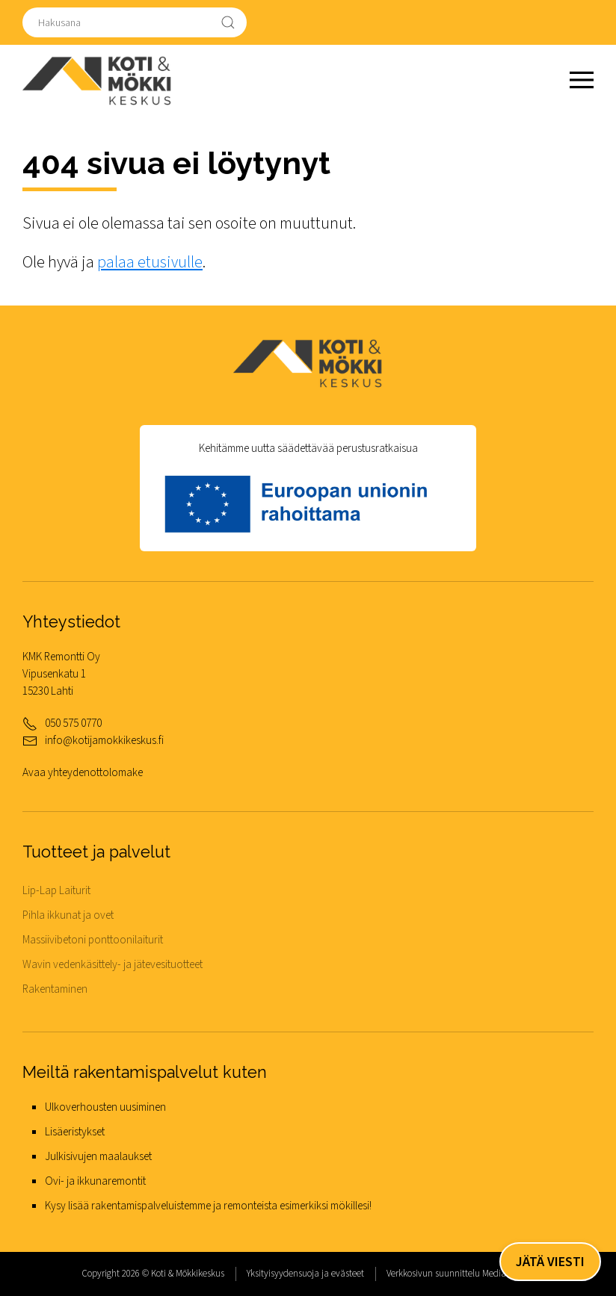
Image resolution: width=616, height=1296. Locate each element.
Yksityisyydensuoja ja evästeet (305, 1273)
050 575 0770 (73, 723)
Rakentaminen (54, 989)
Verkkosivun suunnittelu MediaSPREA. (460, 1273)
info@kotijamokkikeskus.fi (104, 740)
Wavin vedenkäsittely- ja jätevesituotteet (112, 964)
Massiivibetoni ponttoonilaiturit (92, 939)
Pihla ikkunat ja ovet (68, 915)
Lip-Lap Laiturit (56, 890)
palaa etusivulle (150, 262)
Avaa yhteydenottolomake (82, 772)
